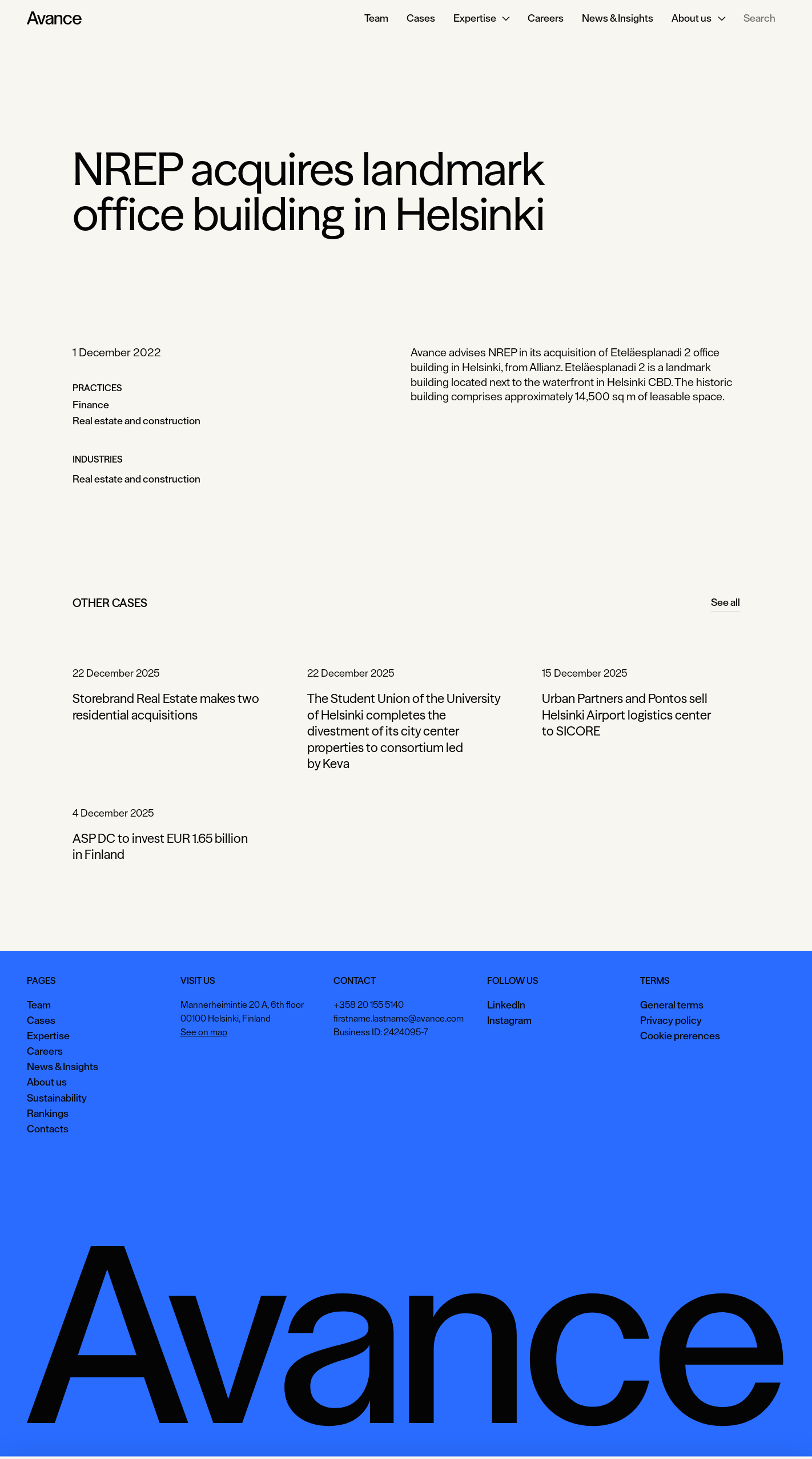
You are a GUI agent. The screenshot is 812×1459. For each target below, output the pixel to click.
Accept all (609, 1433)
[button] (481, 18)
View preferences (681, 1433)
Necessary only (763, 1433)
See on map (203, 1032)
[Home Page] (54, 18)
